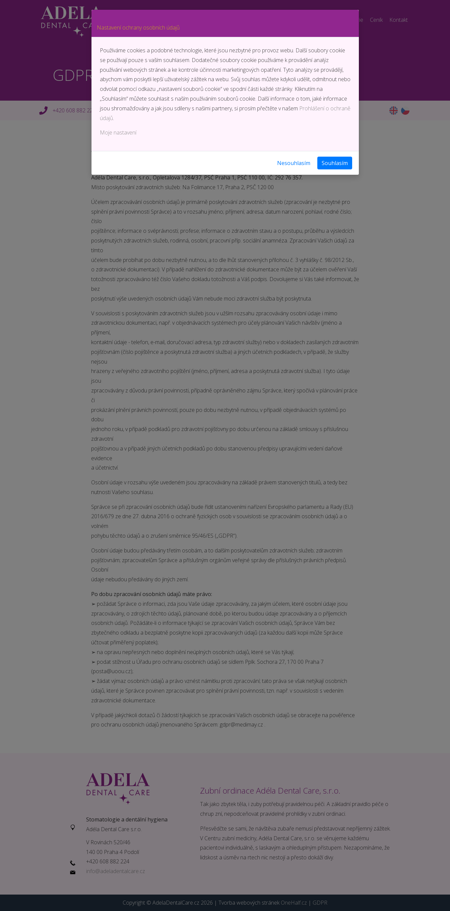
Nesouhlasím (293, 163)
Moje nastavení (118, 132)
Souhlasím (335, 163)
